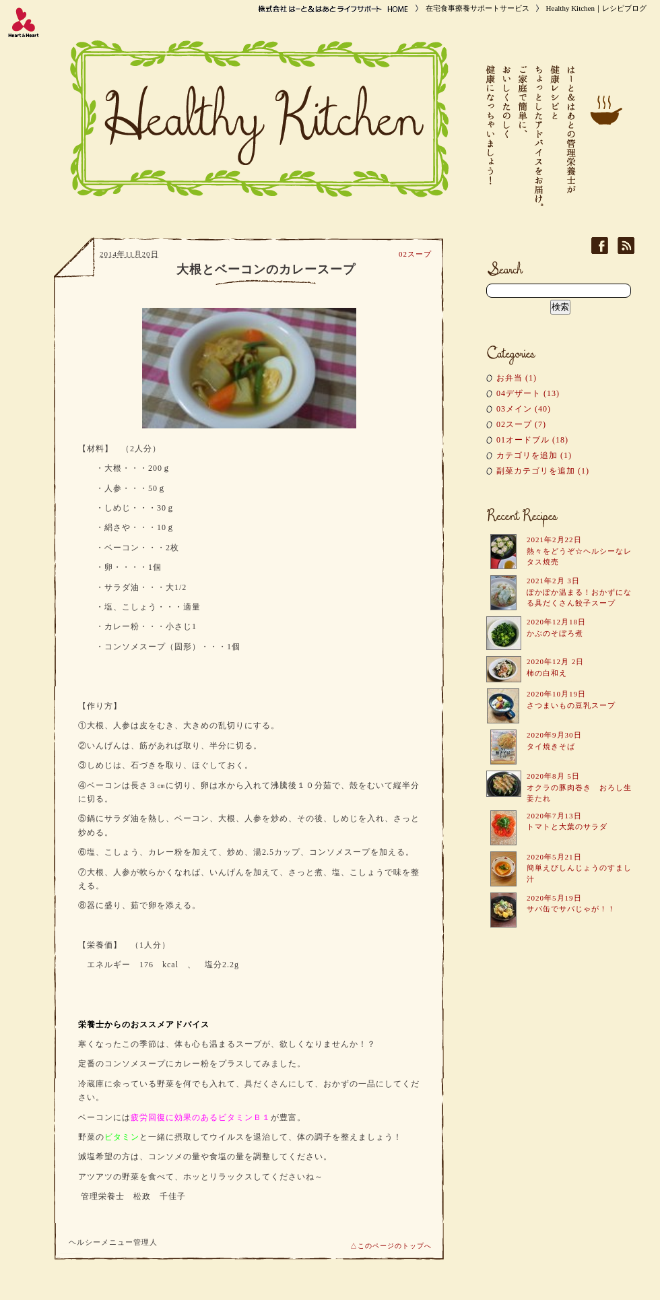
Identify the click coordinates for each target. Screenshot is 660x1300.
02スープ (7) (521, 424)
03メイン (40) (523, 409)
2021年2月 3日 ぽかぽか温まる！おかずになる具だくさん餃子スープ (579, 592)
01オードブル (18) (532, 440)
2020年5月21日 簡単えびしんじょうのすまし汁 (579, 868)
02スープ (415, 254)
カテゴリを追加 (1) (534, 455)
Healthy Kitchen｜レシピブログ (596, 8)
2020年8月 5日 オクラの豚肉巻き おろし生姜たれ (579, 787)
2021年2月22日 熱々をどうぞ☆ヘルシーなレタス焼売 (579, 550)
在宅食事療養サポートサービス (477, 8)
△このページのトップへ (391, 1245)
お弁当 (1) (516, 378)
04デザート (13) (528, 393)
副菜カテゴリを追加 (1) (542, 471)
